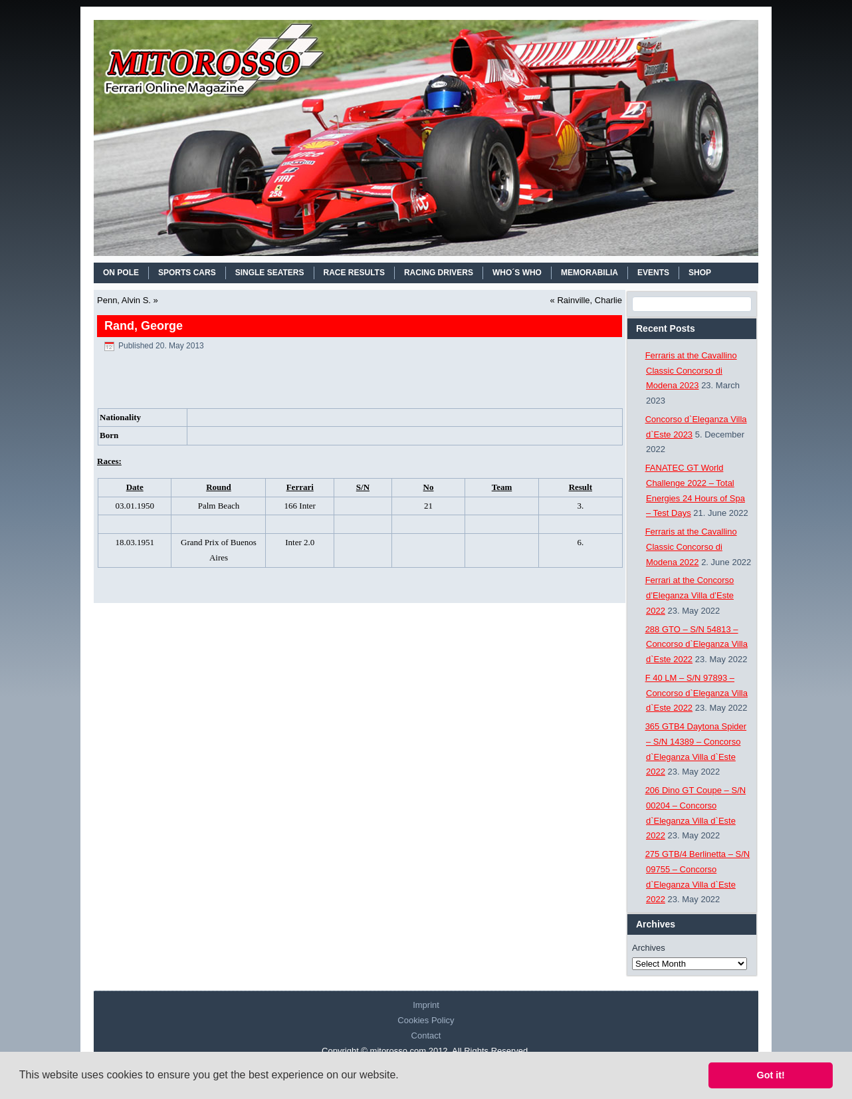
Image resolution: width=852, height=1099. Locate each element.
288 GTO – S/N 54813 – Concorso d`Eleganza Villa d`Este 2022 (696, 644)
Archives (648, 948)
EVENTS (653, 272)
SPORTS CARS (187, 272)
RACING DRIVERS (438, 272)
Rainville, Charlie (589, 300)
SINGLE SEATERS (269, 272)
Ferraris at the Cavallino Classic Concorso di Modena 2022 (691, 547)
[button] (403, 1076)
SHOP (700, 272)
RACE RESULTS (354, 272)
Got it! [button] (771, 1075)
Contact (426, 1035)
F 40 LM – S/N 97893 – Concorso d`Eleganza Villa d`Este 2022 (696, 693)
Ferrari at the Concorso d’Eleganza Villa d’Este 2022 (689, 595)
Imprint (426, 1005)
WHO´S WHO (517, 272)
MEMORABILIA (589, 272)
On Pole (121, 272)
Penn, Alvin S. (124, 300)
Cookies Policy (425, 1020)
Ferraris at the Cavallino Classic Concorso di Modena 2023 (691, 370)
